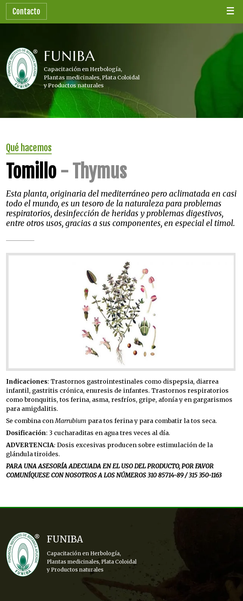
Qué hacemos (29, 147)
